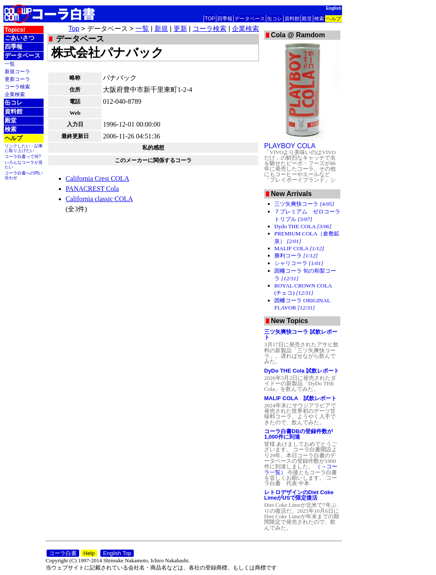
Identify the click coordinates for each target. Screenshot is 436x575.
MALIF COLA (299, 248)
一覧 (10, 63)
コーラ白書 (63, 553)
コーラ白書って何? (23, 156)
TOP (210, 19)
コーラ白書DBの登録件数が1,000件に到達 (298, 434)
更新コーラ (17, 79)
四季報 (224, 19)
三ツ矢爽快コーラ (304, 204)
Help (89, 553)
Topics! (15, 29)
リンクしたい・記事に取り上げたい (24, 148)
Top (74, 28)
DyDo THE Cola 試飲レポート (301, 371)
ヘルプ (333, 19)
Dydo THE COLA (302, 226)
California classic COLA (99, 198)
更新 (180, 28)
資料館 (292, 19)
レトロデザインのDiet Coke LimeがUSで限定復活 (299, 495)
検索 (319, 19)
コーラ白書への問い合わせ (24, 175)
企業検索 (15, 94)
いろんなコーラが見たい (24, 164)
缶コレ (274, 19)
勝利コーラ (295, 255)
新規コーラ (17, 71)
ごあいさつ (19, 37)
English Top (117, 553)
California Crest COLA (97, 178)
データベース (250, 19)
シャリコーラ (298, 263)
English (333, 8)
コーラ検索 (17, 86)
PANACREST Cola (92, 188)
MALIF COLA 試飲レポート (300, 398)
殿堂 (307, 19)
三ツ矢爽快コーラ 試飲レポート (300, 334)
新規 (161, 28)
